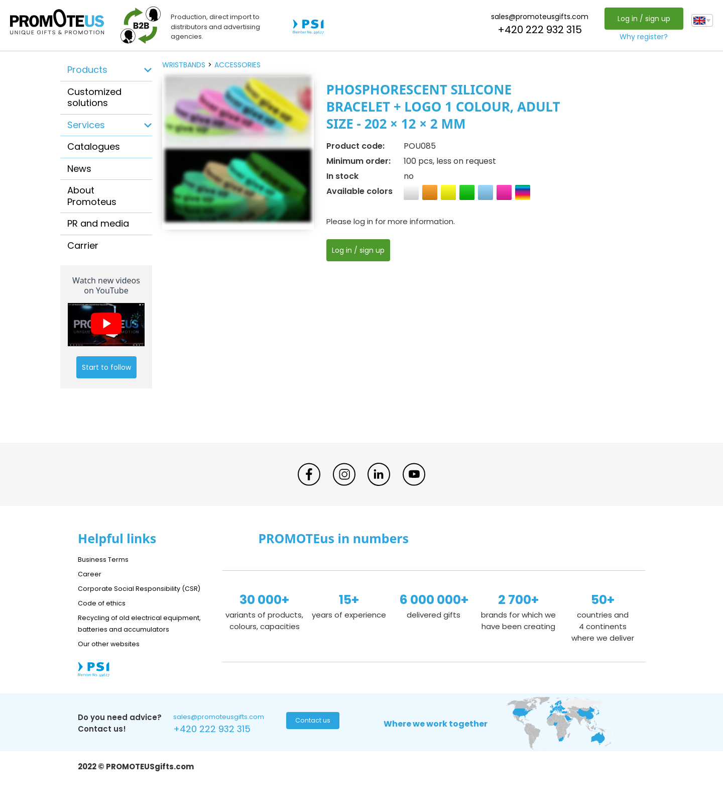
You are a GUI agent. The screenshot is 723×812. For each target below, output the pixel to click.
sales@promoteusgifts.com (537, 17)
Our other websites (114, 666)
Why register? (641, 37)
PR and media (98, 223)
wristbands (183, 65)
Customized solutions (94, 97)
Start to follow (106, 367)
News (79, 168)
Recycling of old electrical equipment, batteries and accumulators (126, 640)
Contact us (311, 746)
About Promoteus (91, 196)
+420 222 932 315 (537, 30)
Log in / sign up (641, 19)
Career (91, 573)
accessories (237, 65)
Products (87, 69)
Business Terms (107, 559)
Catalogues (93, 146)
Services (86, 125)
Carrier (82, 245)
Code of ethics (106, 614)
